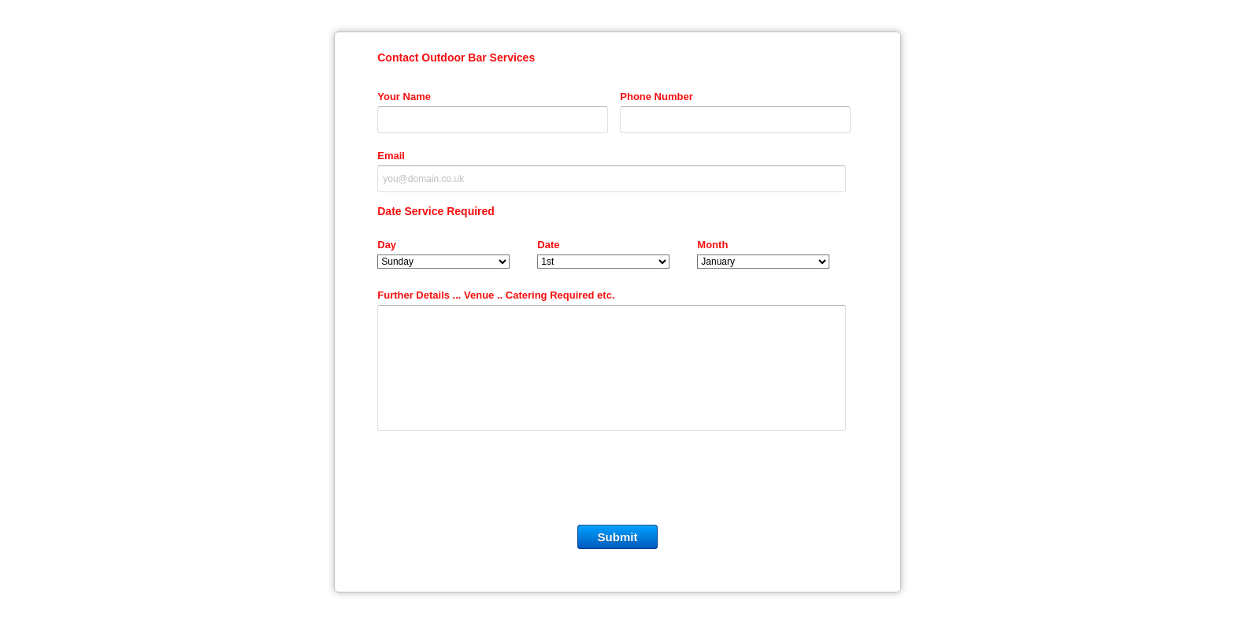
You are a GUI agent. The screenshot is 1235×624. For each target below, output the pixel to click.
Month (712, 245)
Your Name (404, 96)
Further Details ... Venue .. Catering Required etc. (495, 295)
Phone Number (656, 96)
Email (391, 156)
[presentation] (617, 481)
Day (386, 245)
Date (548, 245)
